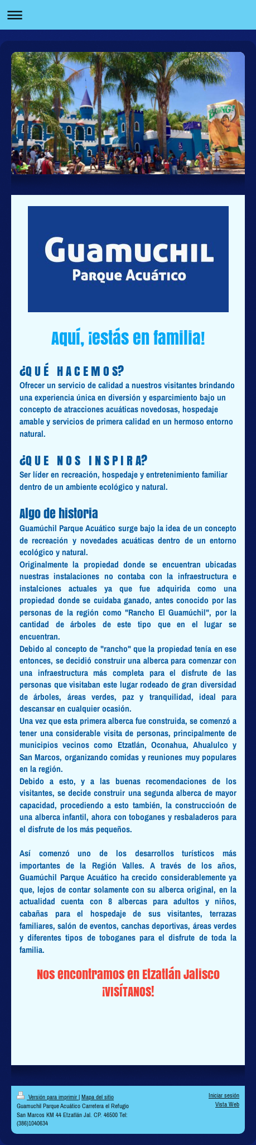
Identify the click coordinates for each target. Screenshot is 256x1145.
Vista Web (227, 1104)
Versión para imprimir (48, 1097)
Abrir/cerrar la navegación (128, 15)
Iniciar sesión (224, 1095)
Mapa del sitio (97, 1097)
